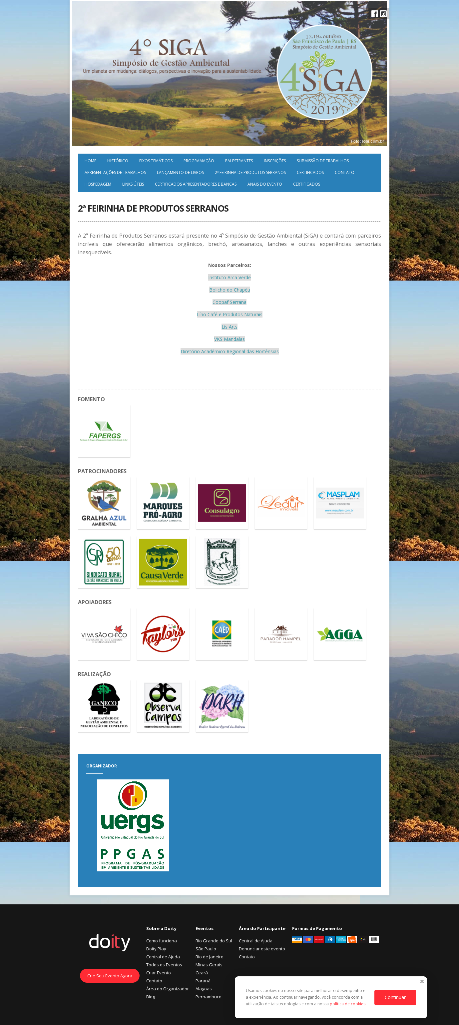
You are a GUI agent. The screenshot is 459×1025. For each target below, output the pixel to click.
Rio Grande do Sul (214, 941)
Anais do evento (264, 184)
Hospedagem (98, 184)
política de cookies (348, 1004)
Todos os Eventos (164, 965)
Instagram (383, 13)
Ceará (202, 973)
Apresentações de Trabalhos (115, 172)
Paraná (203, 981)
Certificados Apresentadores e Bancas (195, 184)
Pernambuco (209, 997)
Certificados (310, 172)
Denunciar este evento (262, 949)
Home (90, 161)
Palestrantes (239, 161)
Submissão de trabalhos (323, 161)
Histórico (117, 161)
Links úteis (133, 184)
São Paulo (206, 949)
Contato (344, 172)
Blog (150, 997)
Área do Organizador (167, 989)
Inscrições (275, 161)
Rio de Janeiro (210, 957)
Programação (199, 161)
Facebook (374, 13)
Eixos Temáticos (156, 161)
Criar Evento (158, 973)
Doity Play (156, 949)
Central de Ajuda (163, 957)
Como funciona (161, 941)
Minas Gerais (209, 965)
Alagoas (204, 989)
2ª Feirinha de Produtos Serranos (250, 172)
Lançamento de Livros (180, 172)
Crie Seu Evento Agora (109, 976)
